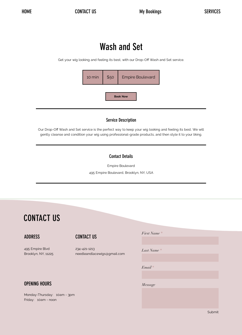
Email (146, 267)
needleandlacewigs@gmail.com (100, 254)
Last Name (150, 250)
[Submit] (213, 312)
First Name (151, 233)
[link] (121, 96)
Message (148, 285)
